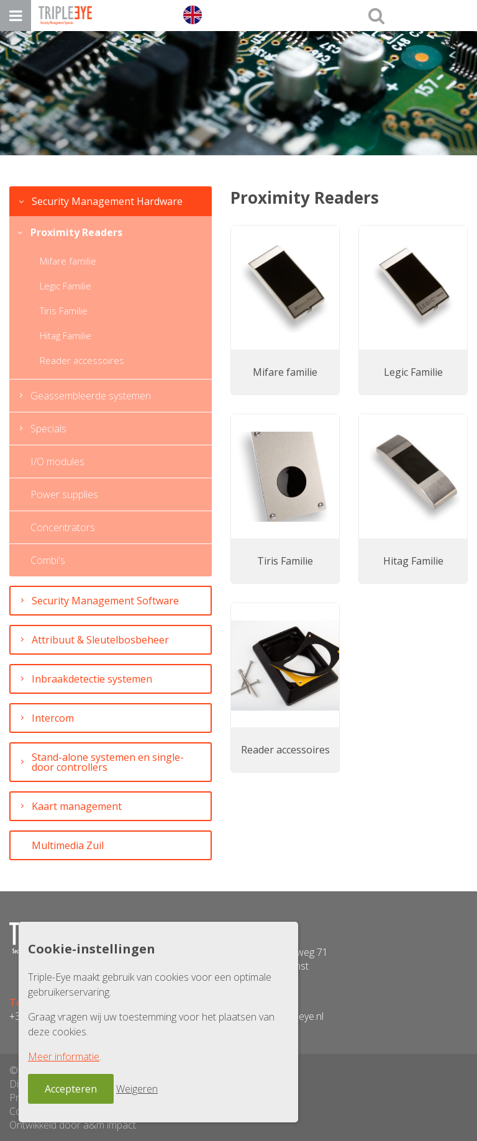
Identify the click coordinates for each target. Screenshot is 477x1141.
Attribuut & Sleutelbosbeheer (100, 640)
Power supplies (64, 494)
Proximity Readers (76, 232)
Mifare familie (68, 261)
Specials (48, 428)
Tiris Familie (64, 310)
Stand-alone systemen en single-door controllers (108, 762)
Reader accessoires (82, 360)
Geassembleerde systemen (90, 395)
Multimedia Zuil (68, 845)
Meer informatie (63, 1056)
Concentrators (62, 527)
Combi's (47, 560)
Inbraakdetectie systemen (92, 679)
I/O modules (57, 461)
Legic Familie (65, 286)
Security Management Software (105, 600)
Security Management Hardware (107, 201)
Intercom (53, 718)
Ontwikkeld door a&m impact (72, 1125)
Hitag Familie (65, 335)
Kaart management (77, 806)
